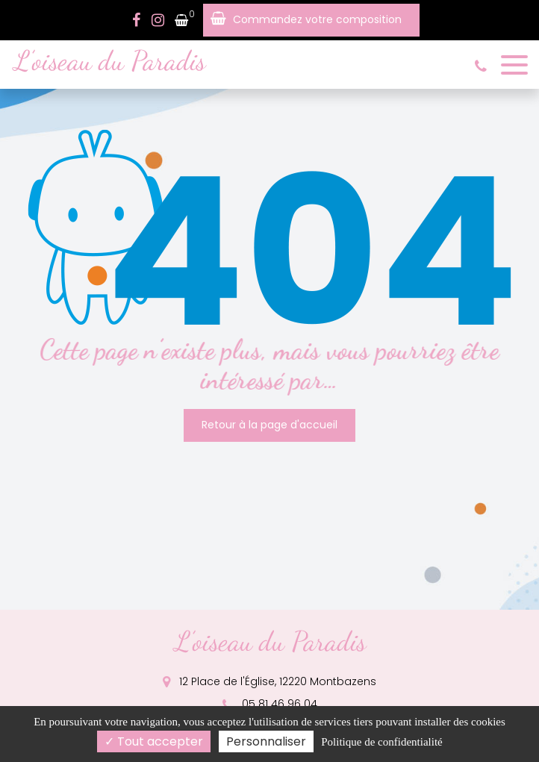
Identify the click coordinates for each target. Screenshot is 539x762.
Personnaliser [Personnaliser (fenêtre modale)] (266, 741)
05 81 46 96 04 (269, 703)
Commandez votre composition (317, 19)
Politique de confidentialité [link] (381, 742)
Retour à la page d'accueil (269, 425)
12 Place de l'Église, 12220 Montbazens (269, 681)
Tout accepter (154, 741)
